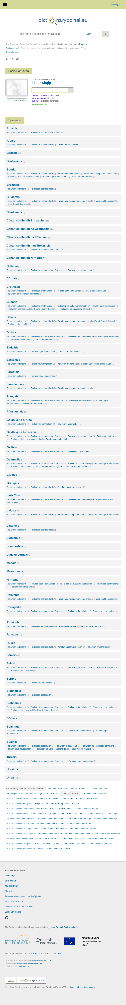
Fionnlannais (15, 384)
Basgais (14, 152)
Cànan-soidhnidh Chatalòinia (45, 798)
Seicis (11, 663)
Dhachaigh (10, 875)
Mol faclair (9, 891)
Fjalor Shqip (41, 83)
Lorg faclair (10, 881)
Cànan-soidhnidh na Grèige (105, 818)
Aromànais (63, 788)
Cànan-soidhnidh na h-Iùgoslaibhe (22, 828)
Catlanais (13, 266)
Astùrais (73, 788)
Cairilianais (16, 212)
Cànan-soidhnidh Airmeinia (94, 793)
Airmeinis (52, 788)
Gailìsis (12, 447)
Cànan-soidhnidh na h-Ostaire (53, 828)
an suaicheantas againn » (83, 987)
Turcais (12, 757)
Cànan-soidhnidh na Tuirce (74, 844)
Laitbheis (13, 525)
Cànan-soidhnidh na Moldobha (106, 834)
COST (59, 954)
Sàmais (13, 655)
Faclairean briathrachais (69, 173)
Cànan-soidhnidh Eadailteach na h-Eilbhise (79, 798)
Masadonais (16, 571)
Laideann (13, 510)
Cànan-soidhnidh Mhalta (18, 813)
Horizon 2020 (36, 954)
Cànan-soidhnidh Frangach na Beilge (23, 803)
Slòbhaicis (14, 690)
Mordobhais (31, 793)
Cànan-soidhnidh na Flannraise (49, 818)
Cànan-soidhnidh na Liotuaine (77, 834)
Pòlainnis (13, 595)
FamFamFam (23, 967)
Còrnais (14, 278)
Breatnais (13, 184)
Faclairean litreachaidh (106, 201)
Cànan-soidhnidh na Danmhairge (102, 813)
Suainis (12, 741)
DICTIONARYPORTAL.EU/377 (44, 79)
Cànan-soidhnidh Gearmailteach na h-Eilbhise (27, 808)
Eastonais (13, 359)
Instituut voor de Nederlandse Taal (28, 964)
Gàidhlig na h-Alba (19, 420)
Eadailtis (12, 347)
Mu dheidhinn (11, 886)
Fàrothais (13, 372)
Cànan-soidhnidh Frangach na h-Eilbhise (60, 803)
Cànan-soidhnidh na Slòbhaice (100, 839)
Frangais (13, 396)
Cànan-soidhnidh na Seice (73, 839)
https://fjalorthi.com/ (40, 104)
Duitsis (11, 332)
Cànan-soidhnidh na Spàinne (20, 844)
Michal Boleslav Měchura (40, 960)
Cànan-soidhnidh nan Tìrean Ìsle (29, 245)
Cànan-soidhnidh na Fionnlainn (20, 818)
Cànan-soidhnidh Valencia (58, 849)
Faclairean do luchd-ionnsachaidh (24, 176)
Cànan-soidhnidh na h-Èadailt (20, 823)
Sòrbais (13, 718)
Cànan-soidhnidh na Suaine (47, 844)
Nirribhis (12, 579)
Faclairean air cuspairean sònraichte (48, 132)
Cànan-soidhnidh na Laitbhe (49, 834)
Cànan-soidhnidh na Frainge (78, 818)
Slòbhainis (14, 703)
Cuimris (12, 302)
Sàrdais (54, 793)
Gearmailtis (14, 459)
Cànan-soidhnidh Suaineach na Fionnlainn (26, 849)
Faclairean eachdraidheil (43, 145)
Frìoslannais (17, 411)
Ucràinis (14, 769)
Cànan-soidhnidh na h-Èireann (79, 823)
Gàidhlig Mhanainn (15, 793)
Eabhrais (103, 788)
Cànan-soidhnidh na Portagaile (20, 839)
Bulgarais (13, 197)
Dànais (11, 317)
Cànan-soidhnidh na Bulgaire (44, 813)
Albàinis (12, 128)
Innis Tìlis (13, 495)
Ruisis (11, 642)
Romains (14, 634)
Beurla (11, 169)
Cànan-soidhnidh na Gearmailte (30, 228)
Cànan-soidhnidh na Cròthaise (72, 813)
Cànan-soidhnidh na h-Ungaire (21, 834)
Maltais (13, 563)
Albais (11, 140)
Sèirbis (11, 678)
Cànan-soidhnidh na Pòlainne (29, 237)
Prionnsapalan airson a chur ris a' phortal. (23, 896)
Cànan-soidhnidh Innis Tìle (62, 808)
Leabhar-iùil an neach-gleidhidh (19, 907)
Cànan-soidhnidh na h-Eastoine (50, 823)
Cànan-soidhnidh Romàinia (100, 844)
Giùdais (13, 474)
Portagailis (14, 607)
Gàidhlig (115, 4)
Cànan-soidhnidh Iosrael (87, 808)
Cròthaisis (14, 286)
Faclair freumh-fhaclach (69, 145)
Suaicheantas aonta (14, 901)
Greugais (13, 483)
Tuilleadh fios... (12, 52)
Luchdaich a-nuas (13, 912)
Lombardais (16, 546)
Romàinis (13, 622)
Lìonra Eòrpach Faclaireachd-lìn (64, 927)
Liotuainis (15, 538)
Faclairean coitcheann (18, 132)
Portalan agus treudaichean (56, 176)
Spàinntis (13, 726)
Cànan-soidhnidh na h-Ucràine (82, 828)
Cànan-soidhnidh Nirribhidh (27, 257)
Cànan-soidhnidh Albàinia (18, 798)
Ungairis (14, 777)
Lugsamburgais (19, 554)
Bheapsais (83, 788)
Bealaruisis (16, 161)
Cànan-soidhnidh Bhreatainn (28, 220)
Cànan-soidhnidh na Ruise (47, 839)
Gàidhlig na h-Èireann (21, 432)
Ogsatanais (44, 793)
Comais (94, 788)
